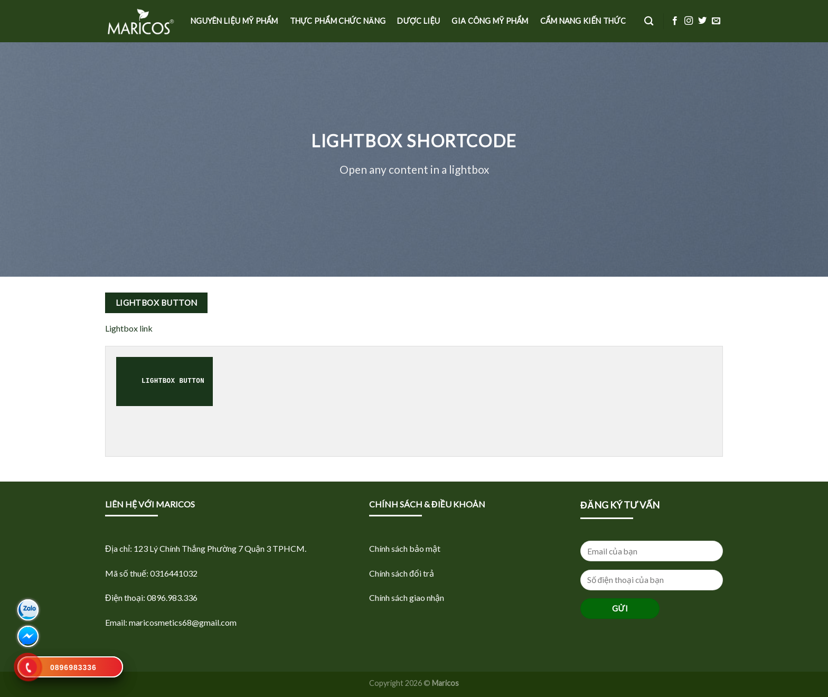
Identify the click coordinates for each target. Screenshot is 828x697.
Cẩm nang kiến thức (583, 20)
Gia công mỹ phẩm (489, 20)
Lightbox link (129, 328)
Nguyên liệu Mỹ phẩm (234, 20)
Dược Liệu (418, 20)
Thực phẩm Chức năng (338, 20)
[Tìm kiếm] (648, 21)
